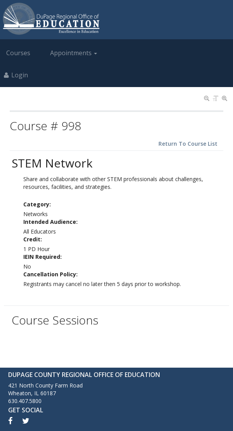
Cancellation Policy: (50, 274)
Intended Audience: (50, 221)
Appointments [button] (73, 53)
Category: (37, 204)
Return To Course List (187, 143)
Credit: (32, 239)
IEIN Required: (42, 256)
